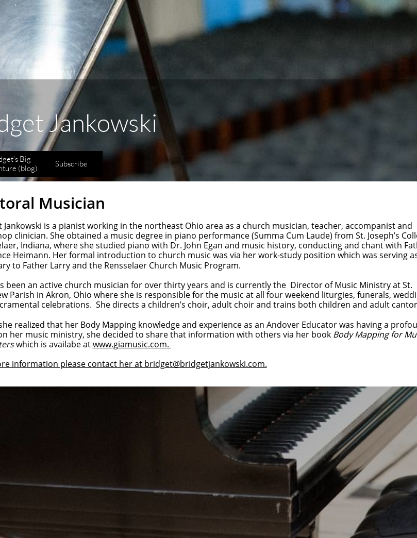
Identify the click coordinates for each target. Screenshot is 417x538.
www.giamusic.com (130, 344)
